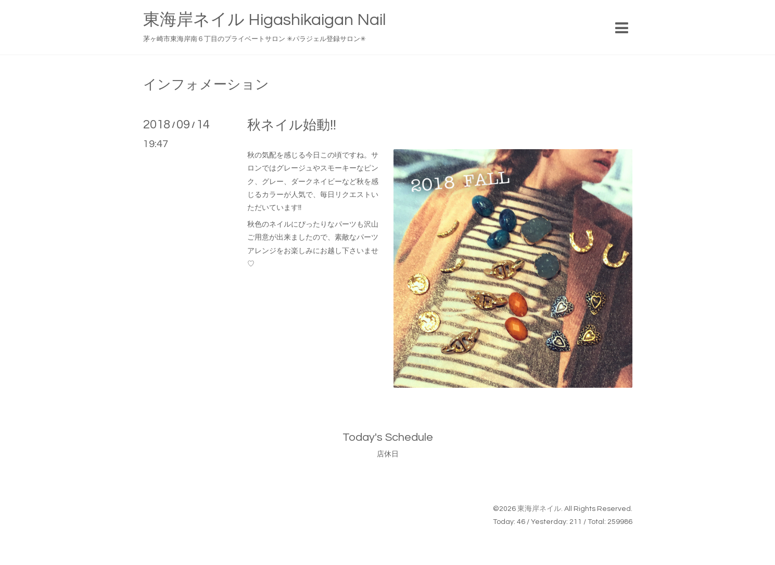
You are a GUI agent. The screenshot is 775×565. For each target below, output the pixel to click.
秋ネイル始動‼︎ (292, 125)
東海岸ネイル (539, 509)
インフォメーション (206, 84)
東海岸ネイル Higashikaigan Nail (264, 20)
